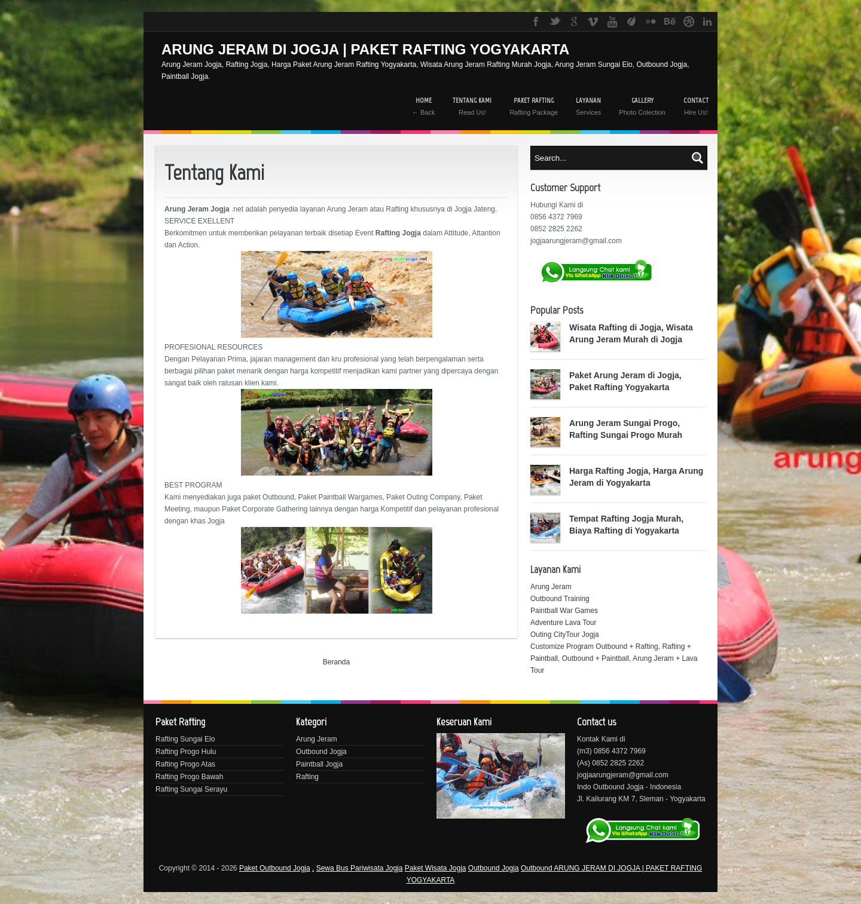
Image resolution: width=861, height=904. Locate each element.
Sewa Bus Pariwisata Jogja (359, 868)
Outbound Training (560, 599)
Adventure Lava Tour (563, 622)
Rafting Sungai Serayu (191, 789)
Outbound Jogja (321, 751)
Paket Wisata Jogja (435, 868)
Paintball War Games (564, 610)
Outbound (537, 868)
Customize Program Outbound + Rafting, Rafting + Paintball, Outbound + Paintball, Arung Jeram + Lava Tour (614, 658)
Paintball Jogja (319, 764)
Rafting (307, 777)
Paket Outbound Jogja (274, 868)
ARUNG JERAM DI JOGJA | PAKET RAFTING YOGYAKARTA (365, 49)
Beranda (336, 662)
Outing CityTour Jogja (564, 634)
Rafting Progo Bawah (189, 777)
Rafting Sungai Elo (185, 739)
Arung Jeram (551, 587)
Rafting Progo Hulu (185, 751)
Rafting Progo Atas (185, 764)
